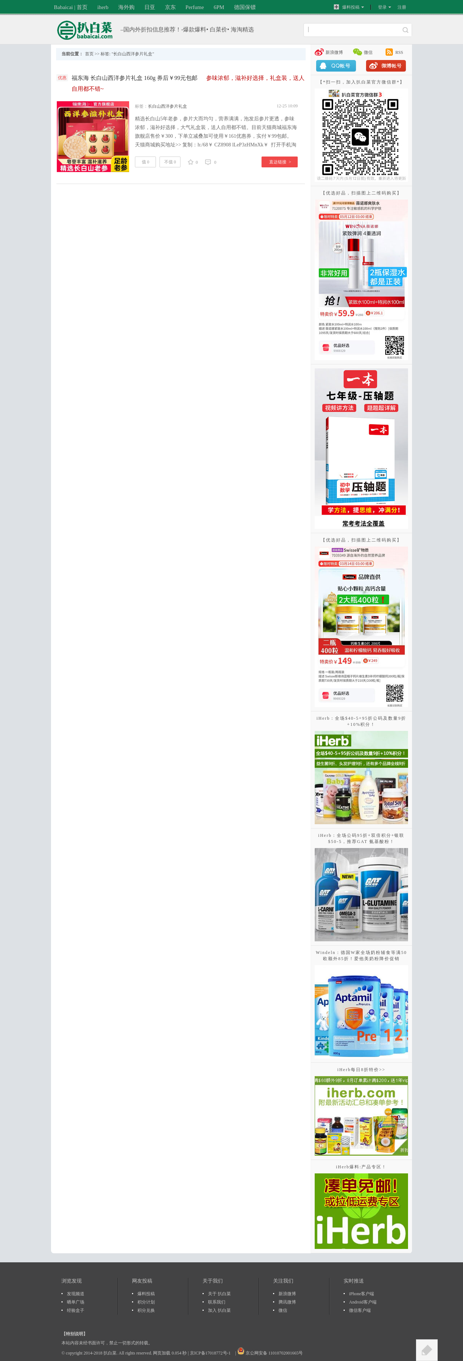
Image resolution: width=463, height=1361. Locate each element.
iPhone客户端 (361, 1293)
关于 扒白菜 (219, 1293)
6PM (219, 7)
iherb (103, 7)
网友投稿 (142, 1281)
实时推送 (354, 1281)
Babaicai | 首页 (71, 7)
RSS (399, 52)
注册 (402, 7)
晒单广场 (75, 1302)
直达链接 (280, 161)
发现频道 (75, 1293)
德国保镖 (245, 7)
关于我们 (213, 1281)
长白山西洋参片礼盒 (167, 106)
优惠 (62, 77)
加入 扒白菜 (219, 1310)
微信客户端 (360, 1310)
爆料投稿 (347, 7)
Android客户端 (363, 1302)
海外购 (126, 7)
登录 (382, 7)
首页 (89, 53)
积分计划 (146, 1302)
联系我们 (216, 1302)
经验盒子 (75, 1310)
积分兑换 (146, 1310)
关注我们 (283, 1281)
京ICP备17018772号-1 (211, 1353)
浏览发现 (71, 1281)
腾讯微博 (287, 1302)
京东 (170, 7)
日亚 (149, 7)
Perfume (195, 7)
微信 (368, 52)
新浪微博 (334, 52)
